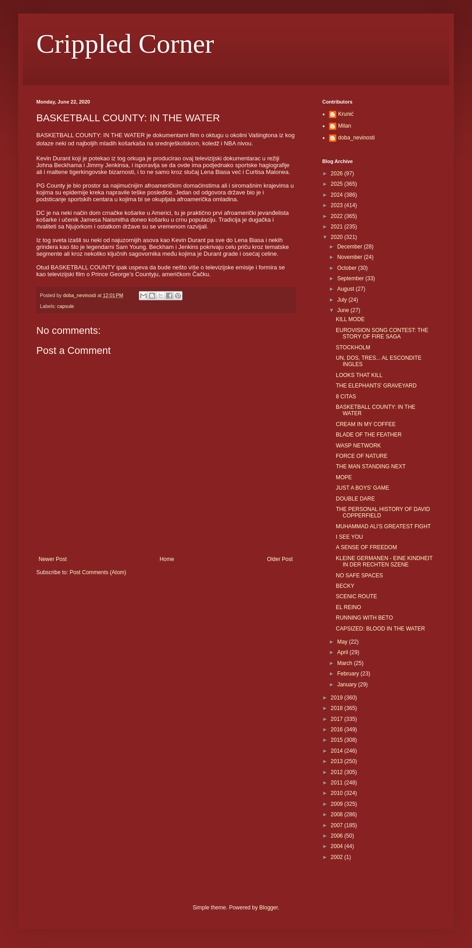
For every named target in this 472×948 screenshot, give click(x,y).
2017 (337, 719)
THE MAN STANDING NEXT (371, 466)
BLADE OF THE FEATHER (369, 435)
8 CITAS (346, 396)
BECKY (345, 586)
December (350, 246)
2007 (337, 825)
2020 (337, 237)
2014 (337, 751)
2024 (337, 195)
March (345, 663)
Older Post (280, 559)
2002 (337, 857)
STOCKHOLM (353, 347)
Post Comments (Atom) (97, 572)
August (346, 289)
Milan (344, 126)
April (343, 652)
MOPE (344, 477)
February (348, 673)
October (347, 268)
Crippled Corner (125, 44)
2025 (337, 184)
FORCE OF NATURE (362, 456)
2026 (337, 173)
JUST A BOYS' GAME (362, 488)
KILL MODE (350, 319)
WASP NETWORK (358, 445)
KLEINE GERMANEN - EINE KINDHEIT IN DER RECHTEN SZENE (384, 561)
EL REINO (348, 607)
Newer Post (53, 559)
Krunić (346, 114)
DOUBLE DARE (355, 499)
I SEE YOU (349, 537)
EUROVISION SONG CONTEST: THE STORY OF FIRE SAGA (382, 333)
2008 (337, 814)
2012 (337, 772)
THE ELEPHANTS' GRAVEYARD (376, 385)
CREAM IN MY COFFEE (366, 424)
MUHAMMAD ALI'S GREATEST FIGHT (383, 526)
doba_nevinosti (356, 137)
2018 (337, 708)
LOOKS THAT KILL (359, 375)
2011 (337, 782)
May (343, 642)
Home (167, 559)
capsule (65, 306)
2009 (337, 804)
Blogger (268, 907)
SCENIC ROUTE (356, 596)
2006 (337, 836)
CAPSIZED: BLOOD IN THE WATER (380, 628)
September (351, 278)
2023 (337, 205)
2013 (337, 761)
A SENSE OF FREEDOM (366, 547)
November (350, 257)
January (347, 684)
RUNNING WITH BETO (364, 618)
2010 (337, 793)
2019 (337, 698)
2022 (337, 216)
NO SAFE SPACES (359, 575)
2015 (337, 740)
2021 (337, 226)
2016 (337, 729)
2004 (337, 846)
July (343, 300)
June (343, 310)
